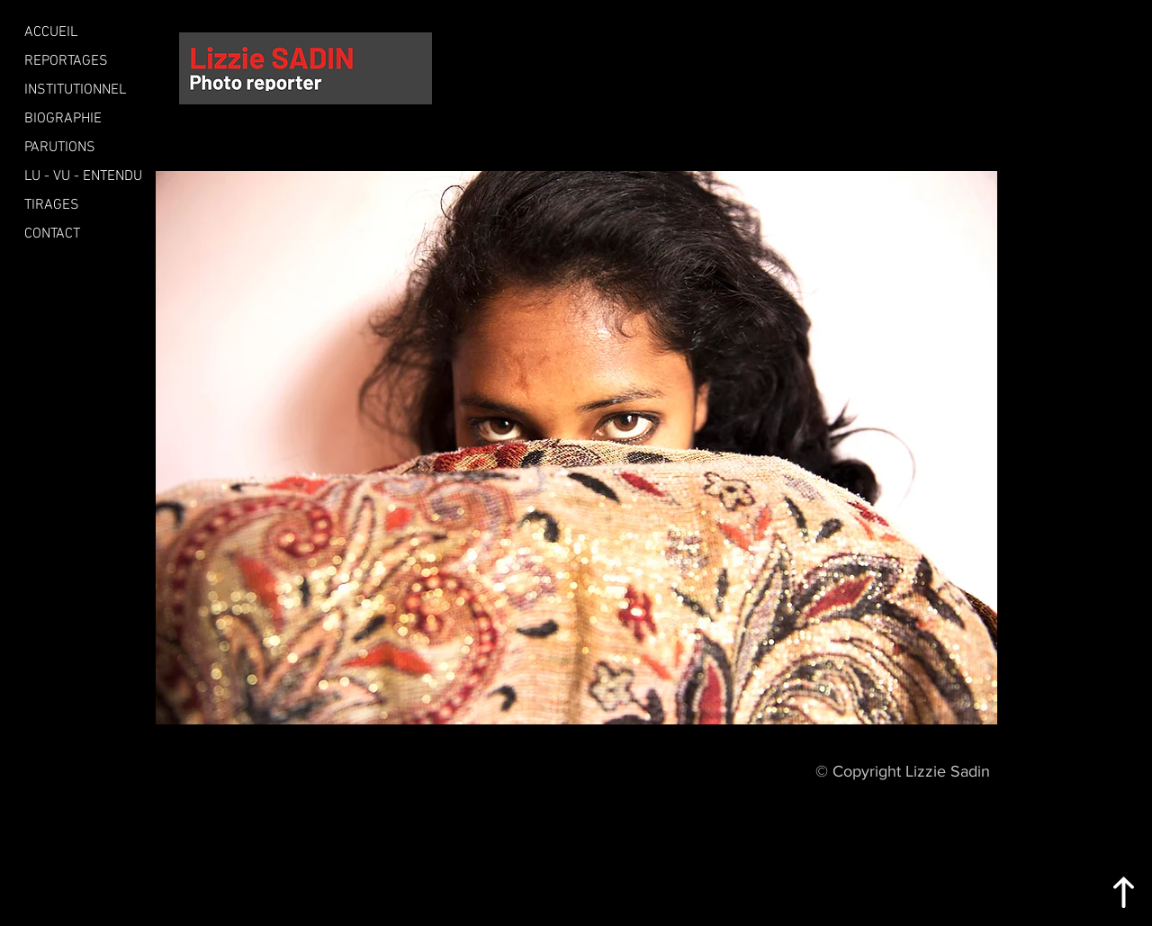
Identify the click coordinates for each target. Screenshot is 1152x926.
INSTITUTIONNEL (75, 90)
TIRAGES (51, 205)
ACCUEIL (50, 32)
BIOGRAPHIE (63, 119)
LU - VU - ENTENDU (83, 176)
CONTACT (52, 234)
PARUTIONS (59, 148)
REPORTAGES (66, 61)
